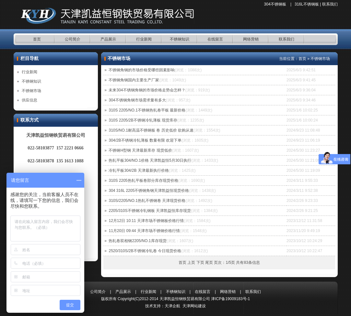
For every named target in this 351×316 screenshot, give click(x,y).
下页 (200, 262)
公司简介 (72, 39)
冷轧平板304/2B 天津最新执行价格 (139, 170)
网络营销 (251, 39)
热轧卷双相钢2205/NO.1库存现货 (137, 241)
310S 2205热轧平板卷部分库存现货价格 (143, 180)
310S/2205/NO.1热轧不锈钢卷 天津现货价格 (147, 200)
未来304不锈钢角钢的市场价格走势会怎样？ (147, 90)
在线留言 (215, 39)
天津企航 (172, 306)
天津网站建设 (194, 306)
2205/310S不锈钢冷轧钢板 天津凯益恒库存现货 (150, 210)
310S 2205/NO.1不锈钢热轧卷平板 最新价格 (147, 110)
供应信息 (29, 100)
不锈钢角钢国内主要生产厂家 (134, 80)
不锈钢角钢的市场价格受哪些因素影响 (142, 70)
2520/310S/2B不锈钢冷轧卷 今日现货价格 (145, 251)
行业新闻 (144, 39)
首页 (37, 39)
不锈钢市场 (31, 90)
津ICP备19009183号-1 (230, 299)
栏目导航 (29, 58)
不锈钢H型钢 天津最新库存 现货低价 (140, 150)
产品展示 (108, 39)
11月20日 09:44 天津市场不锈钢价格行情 (144, 230)
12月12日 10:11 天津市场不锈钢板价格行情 (146, 220)
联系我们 (330, 4)
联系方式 (29, 120)
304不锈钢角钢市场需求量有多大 (137, 100)
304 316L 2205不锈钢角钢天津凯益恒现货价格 (149, 190)
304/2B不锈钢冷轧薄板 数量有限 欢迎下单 (145, 140)
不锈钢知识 (179, 39)
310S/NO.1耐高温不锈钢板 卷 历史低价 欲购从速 (151, 130)
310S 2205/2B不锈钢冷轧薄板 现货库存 (143, 120)
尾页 (209, 262)
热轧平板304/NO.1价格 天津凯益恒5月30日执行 (150, 160)
